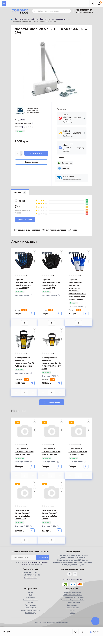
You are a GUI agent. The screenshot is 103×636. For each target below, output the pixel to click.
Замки (30, 602)
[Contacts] (92, 3)
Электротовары (30, 613)
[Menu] (4, 3)
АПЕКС (22, 120)
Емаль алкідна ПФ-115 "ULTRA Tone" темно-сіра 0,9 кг (51, 452)
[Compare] (34, 261)
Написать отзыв (25, 219)
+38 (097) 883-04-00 (84, 12)
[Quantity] (17, 153)
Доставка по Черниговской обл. (72, 600)
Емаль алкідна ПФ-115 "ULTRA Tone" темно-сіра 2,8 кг (24, 452)
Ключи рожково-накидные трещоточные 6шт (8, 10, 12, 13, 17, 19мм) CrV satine (51, 363)
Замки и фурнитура (22, 19)
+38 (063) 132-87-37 (84, 10)
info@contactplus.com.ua (72, 579)
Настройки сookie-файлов (72, 595)
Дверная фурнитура (40, 19)
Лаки (30, 595)
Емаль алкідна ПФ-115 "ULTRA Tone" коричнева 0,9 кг (78, 452)
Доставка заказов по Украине (72, 597)
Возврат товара (72, 605)
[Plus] (21, 152)
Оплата (72, 610)
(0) (22, 127)
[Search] (34, 11)
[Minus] (21, 154)
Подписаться (43, 557)
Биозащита (30, 597)
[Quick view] (34, 252)
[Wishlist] (34, 256)
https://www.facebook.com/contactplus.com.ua (69, 574)
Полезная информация (72, 592)
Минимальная (68, 176)
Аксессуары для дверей (60, 19)
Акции (72, 613)
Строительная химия (30, 600)
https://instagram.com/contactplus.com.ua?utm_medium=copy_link (75, 574)
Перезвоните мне (30, 578)
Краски (30, 592)
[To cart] (32, 313)
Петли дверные (30, 605)
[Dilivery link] (84, 118)
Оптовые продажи (72, 607)
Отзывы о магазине (73, 602)
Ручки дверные (30, 607)
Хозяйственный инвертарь (30, 610)
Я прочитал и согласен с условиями (31, 563)
